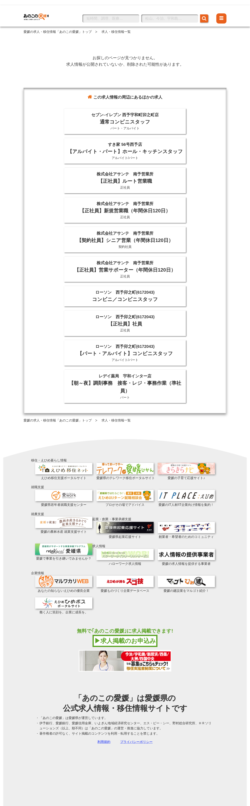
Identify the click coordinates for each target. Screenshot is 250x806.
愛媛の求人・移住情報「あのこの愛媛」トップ (58, 31)
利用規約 (103, 742)
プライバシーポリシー (136, 742)
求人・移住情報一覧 (116, 31)
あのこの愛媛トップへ (40, 11)
